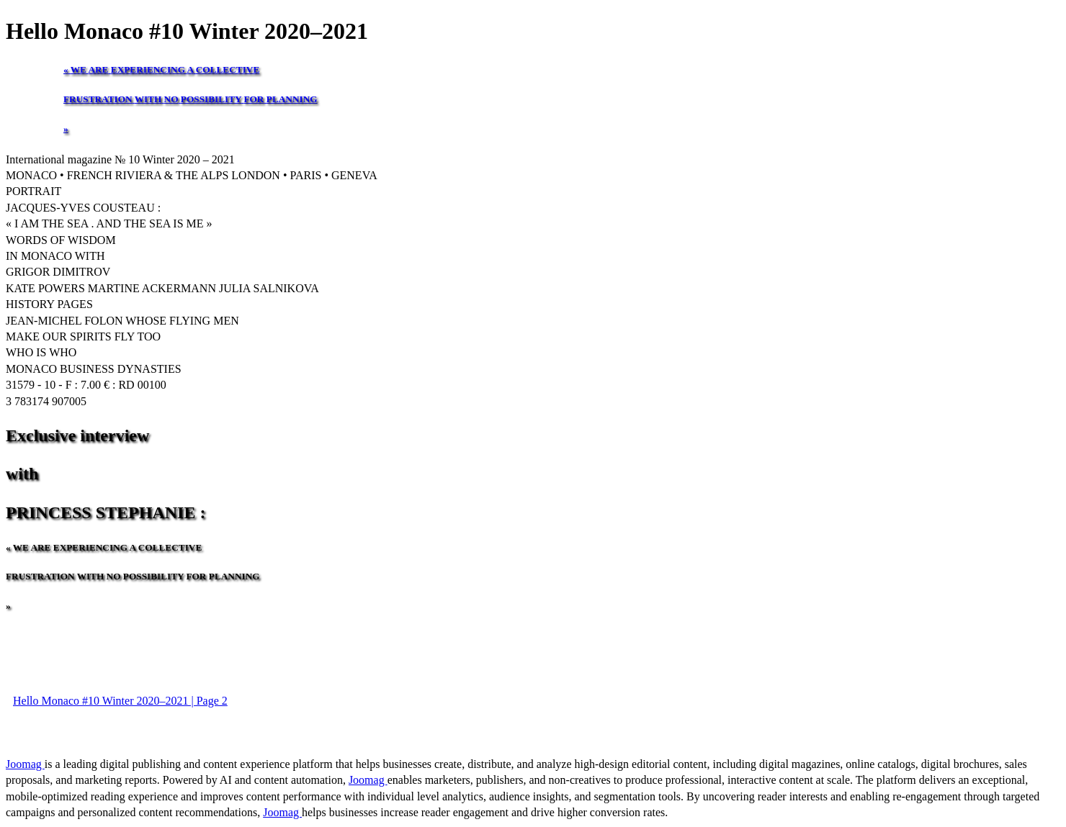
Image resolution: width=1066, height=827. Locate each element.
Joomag (25, 764)
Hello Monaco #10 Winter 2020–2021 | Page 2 (120, 701)
